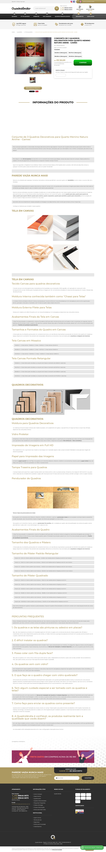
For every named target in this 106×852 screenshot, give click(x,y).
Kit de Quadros (25, 16)
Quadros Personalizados (62, 16)
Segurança (36, 822)
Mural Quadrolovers (88, 1)
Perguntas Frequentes (39, 803)
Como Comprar (38, 794)
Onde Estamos (37, 826)
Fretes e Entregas (38, 805)
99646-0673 (67, 8)
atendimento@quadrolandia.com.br (42, 683)
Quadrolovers (37, 798)
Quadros (14, 16)
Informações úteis (39, 789)
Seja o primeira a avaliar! (60, 47)
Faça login (22, 1)
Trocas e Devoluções (39, 807)
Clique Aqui (78, 201)
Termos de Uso (38, 819)
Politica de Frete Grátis (40, 809)
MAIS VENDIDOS (47, 16)
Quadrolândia (57, 793)
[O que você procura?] (57, 8)
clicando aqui (49, 725)
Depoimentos (79, 16)
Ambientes (36, 16)
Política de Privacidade (40, 824)
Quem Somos (90, 16)
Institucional (37, 813)
